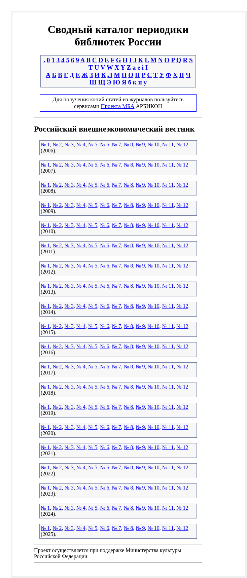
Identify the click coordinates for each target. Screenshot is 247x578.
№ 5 (92, 144)
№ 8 (128, 144)
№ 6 (104, 144)
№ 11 (168, 144)
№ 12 (182, 144)
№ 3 (69, 144)
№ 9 (140, 144)
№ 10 (153, 144)
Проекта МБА (117, 106)
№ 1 (45, 144)
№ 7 (116, 144)
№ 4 (80, 144)
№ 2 (57, 144)
